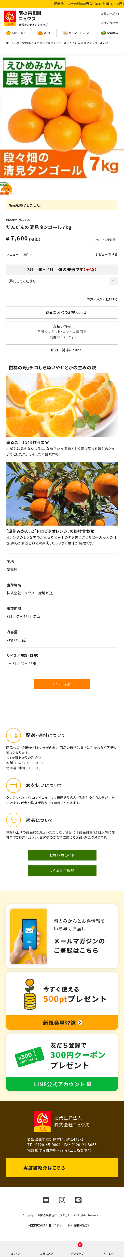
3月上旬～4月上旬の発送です (62, 269)
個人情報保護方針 (79, 1225)
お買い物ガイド (62, 855)
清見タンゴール (57, 43)
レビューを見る (107, 254)
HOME (6, 43)
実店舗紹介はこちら (44, 1167)
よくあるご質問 (62, 870)
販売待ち (39, 43)
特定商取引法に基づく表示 (45, 1225)
